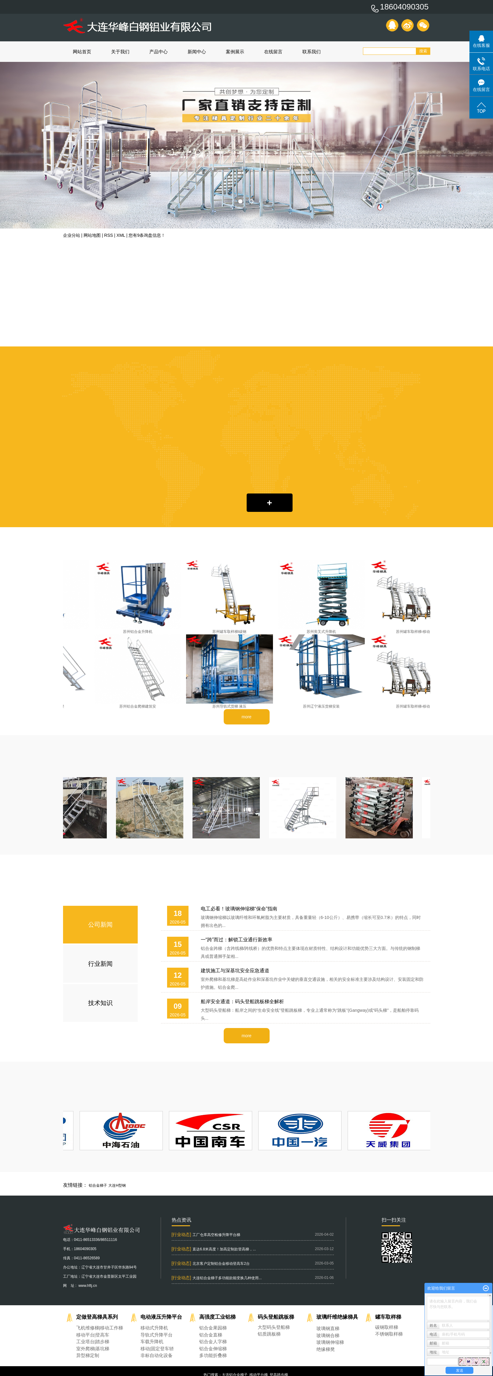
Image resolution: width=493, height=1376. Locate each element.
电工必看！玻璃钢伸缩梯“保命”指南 (239, 908)
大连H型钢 (117, 1185)
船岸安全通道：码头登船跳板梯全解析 (242, 1001)
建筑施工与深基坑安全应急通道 (235, 970)
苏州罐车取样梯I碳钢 (231, 631)
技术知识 (100, 1003)
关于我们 (120, 51)
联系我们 (311, 51)
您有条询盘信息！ (147, 235)
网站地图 (92, 235)
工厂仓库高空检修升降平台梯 (216, 1235)
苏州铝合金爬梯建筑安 (139, 706)
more (247, 716)
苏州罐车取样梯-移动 (415, 631)
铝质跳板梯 (269, 1333)
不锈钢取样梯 (389, 1333)
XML (121, 235)
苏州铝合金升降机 (139, 631)
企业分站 (71, 235)
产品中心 (158, 51)
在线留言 (273, 51)
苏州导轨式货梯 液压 (231, 706)
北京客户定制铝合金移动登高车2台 (221, 1263)
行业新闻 (100, 963)
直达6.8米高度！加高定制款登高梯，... (224, 1249)
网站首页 (82, 51)
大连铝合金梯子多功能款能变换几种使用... (227, 1278)
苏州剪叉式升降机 (323, 631)
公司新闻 (100, 924)
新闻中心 (197, 51)
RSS (108, 235)
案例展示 (235, 51)
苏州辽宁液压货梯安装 (322, 706)
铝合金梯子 (98, 1185)
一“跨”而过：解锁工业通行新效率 (237, 939)
